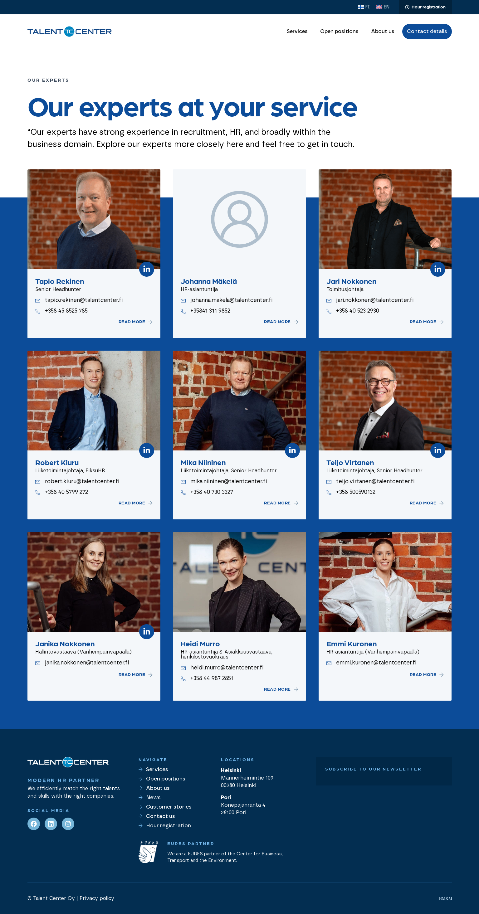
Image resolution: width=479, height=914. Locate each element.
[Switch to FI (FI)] (364, 7)
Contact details (427, 31)
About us (382, 31)
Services (297, 31)
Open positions (339, 31)
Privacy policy (97, 898)
